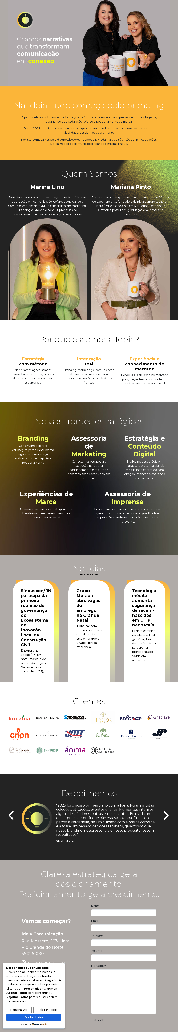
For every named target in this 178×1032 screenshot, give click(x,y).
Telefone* (98, 936)
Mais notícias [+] (89, 574)
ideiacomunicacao (46, 962)
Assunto (96, 951)
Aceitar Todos (33, 1017)
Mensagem (99, 966)
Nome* (96, 906)
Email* (95, 921)
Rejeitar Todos (47, 1009)
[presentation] (11, 816)
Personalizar (18, 1009)
